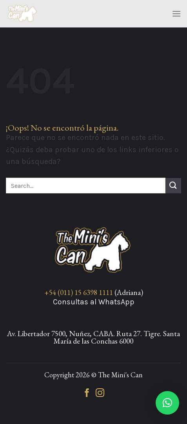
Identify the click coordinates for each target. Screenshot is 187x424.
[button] (167, 403)
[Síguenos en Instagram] (100, 394)
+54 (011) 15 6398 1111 (78, 292)
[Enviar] (173, 185)
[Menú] (176, 13)
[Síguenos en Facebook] (87, 394)
